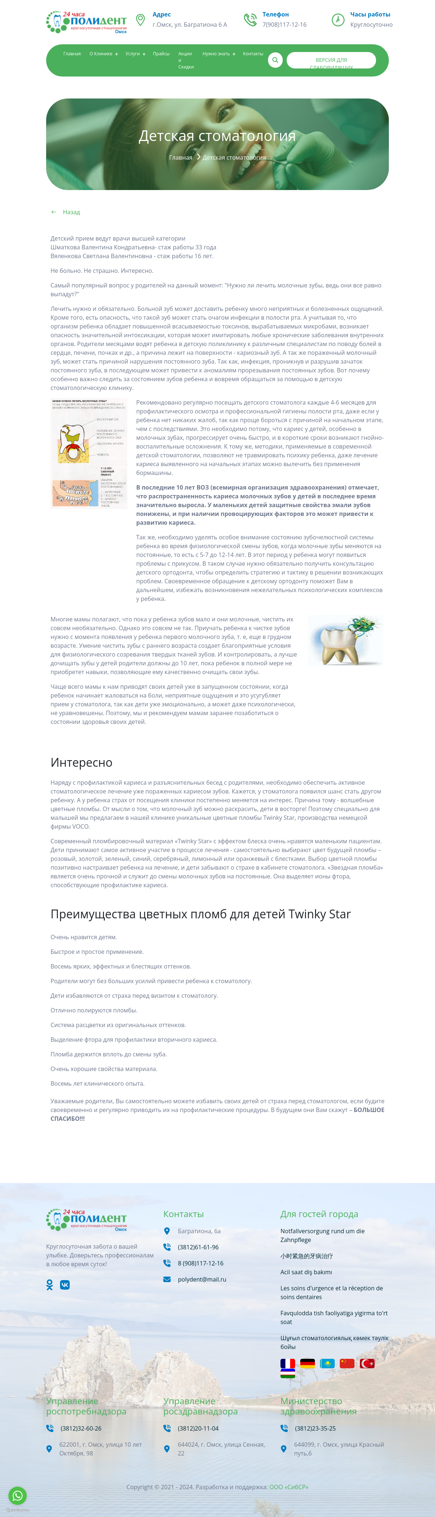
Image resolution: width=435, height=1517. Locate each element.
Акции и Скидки (186, 60)
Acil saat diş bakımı (306, 1272)
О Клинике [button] (101, 54)
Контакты (253, 54)
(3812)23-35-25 (315, 1428)
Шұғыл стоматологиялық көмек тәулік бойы (334, 1342)
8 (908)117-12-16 (201, 1263)
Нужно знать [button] (216, 54)
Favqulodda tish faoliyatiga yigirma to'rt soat (334, 1317)
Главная (72, 54)
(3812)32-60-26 (81, 1428)
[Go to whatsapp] (17, 1496)
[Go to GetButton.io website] (17, 1509)
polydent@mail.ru (202, 1279)
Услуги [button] (133, 54)
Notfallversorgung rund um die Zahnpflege (322, 1235)
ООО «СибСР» (289, 1487)
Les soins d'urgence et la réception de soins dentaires (331, 1292)
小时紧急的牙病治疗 (306, 1256)
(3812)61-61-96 (198, 1247)
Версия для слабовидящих (331, 62)
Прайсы (161, 54)
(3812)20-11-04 (198, 1428)
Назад (71, 212)
